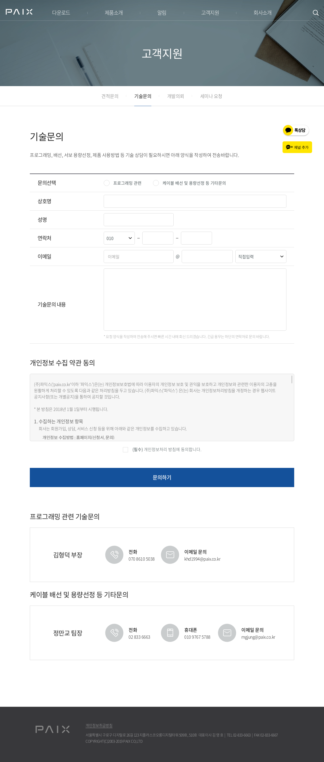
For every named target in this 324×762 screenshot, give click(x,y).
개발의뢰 (175, 96)
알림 (161, 12)
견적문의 (109, 96)
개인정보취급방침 (99, 725)
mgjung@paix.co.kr (258, 637)
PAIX (19, 11)
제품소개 (114, 12)
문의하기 (162, 477)
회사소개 (262, 12)
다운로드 (61, 12)
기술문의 (142, 96)
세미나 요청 (211, 96)
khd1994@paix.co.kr (202, 559)
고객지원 (210, 12)
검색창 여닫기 (316, 13)
